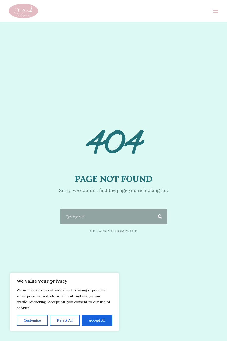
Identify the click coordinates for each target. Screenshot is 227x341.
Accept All (97, 320)
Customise (32, 320)
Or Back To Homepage (113, 231)
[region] (64, 302)
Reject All (65, 320)
